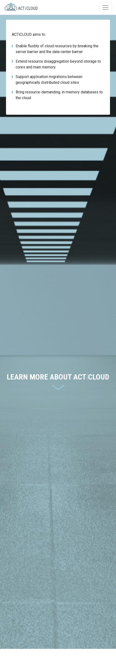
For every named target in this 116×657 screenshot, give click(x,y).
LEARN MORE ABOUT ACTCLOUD (58, 376)
